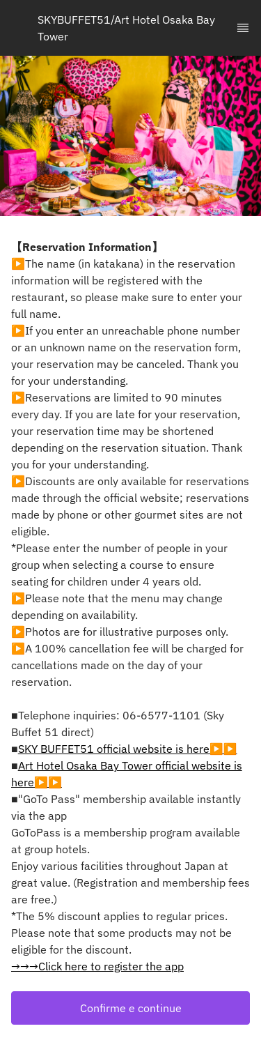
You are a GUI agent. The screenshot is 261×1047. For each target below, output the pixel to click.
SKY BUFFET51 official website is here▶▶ (127, 749)
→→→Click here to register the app (97, 966)
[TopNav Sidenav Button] (243, 28)
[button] (130, 1008)
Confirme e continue (131, 1008)
